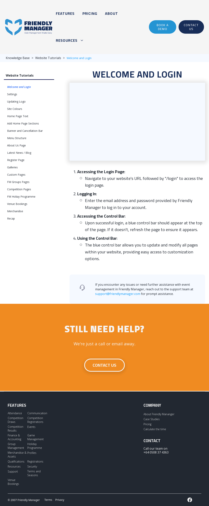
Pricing (89, 13)
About (111, 13)
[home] (29, 27)
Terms (48, 500)
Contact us (104, 365)
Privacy (59, 500)
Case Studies (152, 419)
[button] (69, 40)
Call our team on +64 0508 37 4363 (156, 450)
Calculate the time (155, 429)
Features (65, 13)
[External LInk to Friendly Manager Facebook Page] (189, 500)
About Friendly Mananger (159, 414)
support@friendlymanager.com (117, 294)
